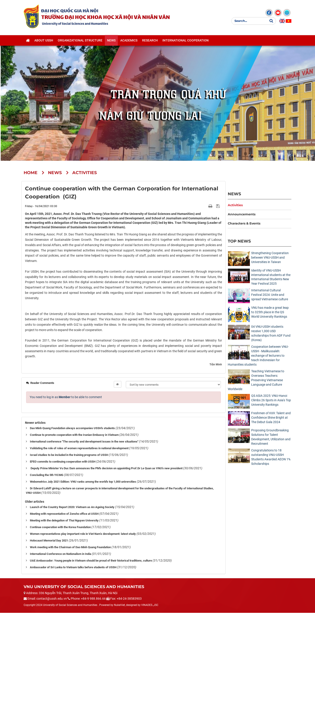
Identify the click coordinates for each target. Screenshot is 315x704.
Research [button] (150, 40)
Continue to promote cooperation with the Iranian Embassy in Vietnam (74, 526)
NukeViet (119, 696)
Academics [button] (128, 40)
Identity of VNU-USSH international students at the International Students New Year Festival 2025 (270, 277)
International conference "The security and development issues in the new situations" (84, 532)
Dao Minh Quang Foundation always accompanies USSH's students (72, 519)
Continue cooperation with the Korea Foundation (60, 618)
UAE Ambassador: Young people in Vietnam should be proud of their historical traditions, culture (91, 651)
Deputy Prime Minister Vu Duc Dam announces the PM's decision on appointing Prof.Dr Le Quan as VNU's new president (106, 559)
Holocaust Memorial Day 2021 (49, 631)
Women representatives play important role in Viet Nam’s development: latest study (83, 625)
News (234, 193)
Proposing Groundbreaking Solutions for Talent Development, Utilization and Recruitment (270, 436)
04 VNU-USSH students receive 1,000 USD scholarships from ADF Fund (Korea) (270, 333)
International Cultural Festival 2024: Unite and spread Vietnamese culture (269, 294)
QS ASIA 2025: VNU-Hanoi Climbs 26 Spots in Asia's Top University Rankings (271, 400)
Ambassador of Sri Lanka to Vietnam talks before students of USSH (73, 658)
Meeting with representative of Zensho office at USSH (64, 605)
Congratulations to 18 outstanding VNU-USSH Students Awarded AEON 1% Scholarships (270, 457)
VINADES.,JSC (149, 696)
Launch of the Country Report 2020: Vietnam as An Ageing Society (72, 598)
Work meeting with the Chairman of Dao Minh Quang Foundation (70, 638)
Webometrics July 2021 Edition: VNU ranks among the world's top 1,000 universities (83, 572)
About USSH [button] (43, 40)
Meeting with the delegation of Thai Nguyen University (64, 611)
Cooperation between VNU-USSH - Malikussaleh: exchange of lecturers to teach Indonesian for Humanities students (258, 355)
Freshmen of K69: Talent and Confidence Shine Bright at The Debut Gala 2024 (271, 417)
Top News (239, 241)
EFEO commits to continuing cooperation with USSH (62, 552)
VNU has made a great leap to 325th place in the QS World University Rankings (270, 312)
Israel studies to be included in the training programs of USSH (69, 546)
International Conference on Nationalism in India (60, 645)
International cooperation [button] (185, 40)
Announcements (241, 214)
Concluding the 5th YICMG (46, 566)
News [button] (111, 40)
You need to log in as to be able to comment (66, 488)
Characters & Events (244, 223)
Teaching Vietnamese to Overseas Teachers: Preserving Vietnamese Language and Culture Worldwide (256, 380)
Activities (235, 205)
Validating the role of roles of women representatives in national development (79, 539)
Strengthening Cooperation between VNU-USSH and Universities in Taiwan (270, 257)
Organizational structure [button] (80, 40)
